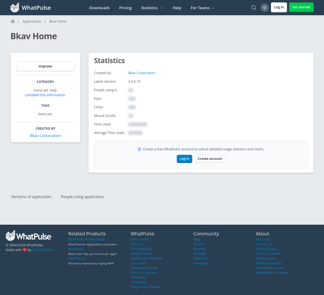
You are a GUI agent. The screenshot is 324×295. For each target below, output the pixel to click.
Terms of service (268, 253)
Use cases (138, 263)
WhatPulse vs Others (272, 272)
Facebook (200, 258)
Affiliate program (269, 263)
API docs (137, 244)
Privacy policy (266, 249)
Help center (140, 239)
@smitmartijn (42, 249)
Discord (199, 244)
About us (262, 239)
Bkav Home (58, 21)
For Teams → (202, 7)
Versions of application (31, 196)
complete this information (45, 95)
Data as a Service (144, 272)
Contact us (264, 244)
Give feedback (142, 249)
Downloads (99, 7)
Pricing (125, 7)
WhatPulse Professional (86, 239)
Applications (32, 21)
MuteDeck (76, 249)
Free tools (138, 277)
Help (177, 7)
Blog (196, 239)
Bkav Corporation (45, 135)
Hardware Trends (144, 268)
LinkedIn (199, 253)
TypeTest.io (77, 258)
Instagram (201, 263)
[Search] (254, 7)
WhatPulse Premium (146, 258)
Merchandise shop (270, 268)
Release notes (141, 253)
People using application (82, 196)
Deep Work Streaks (145, 287)
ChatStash (138, 282)
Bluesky (199, 249)
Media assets (266, 258)
